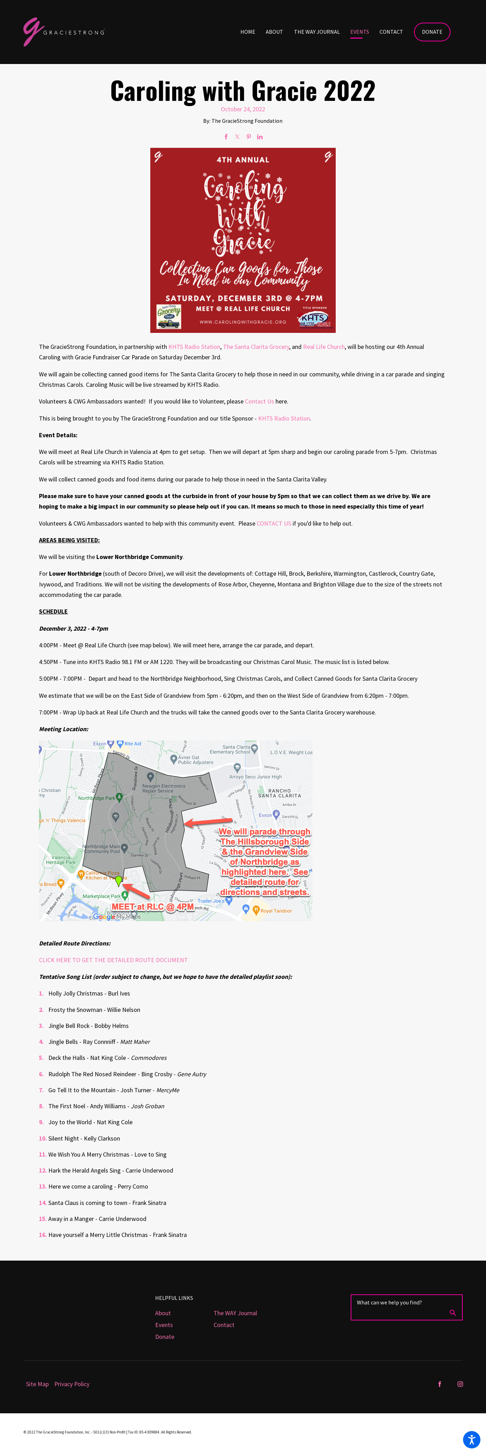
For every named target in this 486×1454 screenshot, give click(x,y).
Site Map (37, 1384)
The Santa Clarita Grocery (256, 347)
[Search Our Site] (453, 1314)
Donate (432, 31)
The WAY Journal (235, 1313)
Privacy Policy (71, 1384)
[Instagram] (460, 1384)
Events (164, 1325)
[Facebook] (440, 1384)
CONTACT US (274, 523)
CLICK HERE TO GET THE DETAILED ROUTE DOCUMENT (113, 960)
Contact (224, 1325)
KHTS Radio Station (194, 347)
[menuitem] (253, 32)
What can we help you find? (389, 1302)
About (163, 1313)
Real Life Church (324, 347)
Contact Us (259, 401)
